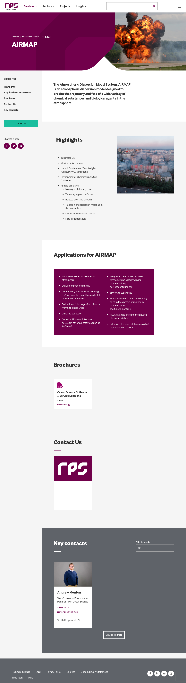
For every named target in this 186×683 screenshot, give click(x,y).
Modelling (46, 37)
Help (30, 677)
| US (77, 620)
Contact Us (10, 104)
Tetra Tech (17, 677)
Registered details (21, 671)
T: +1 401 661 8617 (64, 493)
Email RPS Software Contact (70, 498)
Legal (38, 671)
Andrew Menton (69, 592)
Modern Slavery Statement (94, 671)
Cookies (71, 671)
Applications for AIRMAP (18, 92)
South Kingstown (70, 502)
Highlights (9, 86)
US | (59, 502)
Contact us (21, 123)
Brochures (9, 98)
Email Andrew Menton (67, 612)
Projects (65, 6)
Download (63, 404)
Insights (81, 6)
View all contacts (114, 635)
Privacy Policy (54, 671)
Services (30, 6)
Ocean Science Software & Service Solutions (72, 393)
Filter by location (143, 542)
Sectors (48, 6)
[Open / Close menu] (179, 6)
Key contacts (11, 110)
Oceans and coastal (30, 36)
